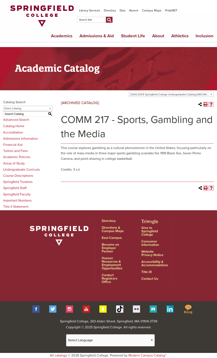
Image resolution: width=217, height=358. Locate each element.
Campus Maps (151, 10)
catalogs (61, 355)
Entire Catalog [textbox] (12, 108)
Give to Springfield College (149, 231)
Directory (110, 10)
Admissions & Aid (96, 36)
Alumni (133, 10)
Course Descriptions (18, 176)
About (158, 36)
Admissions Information (20, 139)
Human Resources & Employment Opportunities (112, 263)
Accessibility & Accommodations (154, 263)
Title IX (146, 272)
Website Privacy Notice (152, 253)
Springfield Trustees (17, 182)
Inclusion (204, 36)
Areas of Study (14, 163)
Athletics (180, 36)
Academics (61, 36)
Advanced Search (16, 120)
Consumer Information (150, 243)
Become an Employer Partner (110, 248)
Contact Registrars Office (109, 278)
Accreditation (13, 132)
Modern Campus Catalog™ (147, 355)
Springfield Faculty (17, 194)
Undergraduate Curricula (21, 169)
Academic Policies (16, 157)
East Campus (112, 238)
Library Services (89, 10)
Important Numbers (17, 200)
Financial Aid (12, 145)
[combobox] (171, 94)
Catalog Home (13, 126)
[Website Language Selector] (110, 340)
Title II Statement (15, 207)
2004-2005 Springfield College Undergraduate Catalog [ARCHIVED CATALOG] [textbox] (171, 94)
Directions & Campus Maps (113, 229)
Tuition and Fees (15, 151)
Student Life (133, 36)
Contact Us (149, 279)
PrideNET (171, 10)
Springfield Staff (14, 188)
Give (122, 10)
